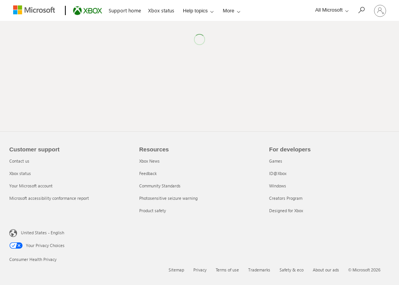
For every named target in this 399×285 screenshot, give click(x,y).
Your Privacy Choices (37, 245)
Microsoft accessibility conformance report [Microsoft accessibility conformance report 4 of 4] (49, 198)
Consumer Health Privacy (32, 259)
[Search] (361, 10)
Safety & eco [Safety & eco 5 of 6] (292, 270)
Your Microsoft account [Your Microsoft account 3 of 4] (31, 186)
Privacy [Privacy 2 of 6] (199, 270)
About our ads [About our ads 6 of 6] (326, 270)
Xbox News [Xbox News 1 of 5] (149, 161)
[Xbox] (86, 10)
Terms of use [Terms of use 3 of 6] (227, 270)
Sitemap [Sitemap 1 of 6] (176, 270)
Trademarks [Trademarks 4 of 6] (259, 270)
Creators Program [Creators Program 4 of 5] (285, 198)
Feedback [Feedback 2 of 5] (148, 173)
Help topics (194, 11)
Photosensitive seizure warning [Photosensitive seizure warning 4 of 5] (168, 198)
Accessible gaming (242, 10)
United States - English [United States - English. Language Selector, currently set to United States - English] (42, 232)
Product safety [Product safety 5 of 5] (152, 210)
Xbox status (161, 10)
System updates (287, 10)
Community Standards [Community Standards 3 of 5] (160, 186)
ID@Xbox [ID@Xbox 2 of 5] (277, 173)
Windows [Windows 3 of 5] (277, 186)
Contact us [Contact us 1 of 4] (19, 161)
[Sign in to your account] (380, 10)
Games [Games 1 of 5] (275, 161)
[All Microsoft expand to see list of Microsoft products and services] (330, 9)
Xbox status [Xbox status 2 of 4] (20, 173)
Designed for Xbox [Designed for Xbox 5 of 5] (286, 210)
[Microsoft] (35, 10)
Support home (124, 10)
